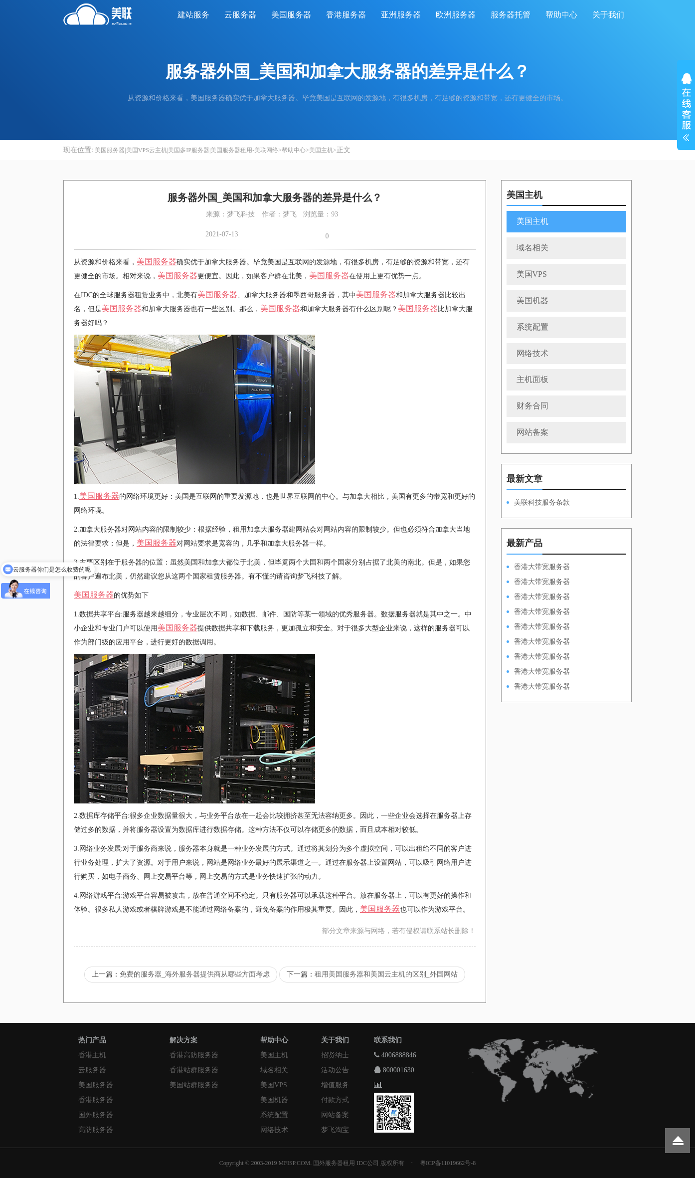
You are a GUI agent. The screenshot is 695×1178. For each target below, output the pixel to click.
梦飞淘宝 (335, 1130)
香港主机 (92, 1055)
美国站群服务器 (194, 1085)
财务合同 (532, 405)
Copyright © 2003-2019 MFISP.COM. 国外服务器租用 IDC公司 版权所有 (311, 1163)
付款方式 (335, 1100)
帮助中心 (561, 14)
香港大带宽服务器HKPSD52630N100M (538, 567)
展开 (686, 108)
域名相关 (532, 247)
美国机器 (532, 300)
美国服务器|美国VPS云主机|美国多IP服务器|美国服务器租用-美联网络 (186, 150)
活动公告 (335, 1070)
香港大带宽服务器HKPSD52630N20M (538, 687)
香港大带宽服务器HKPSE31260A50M (538, 672)
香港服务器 (346, 14)
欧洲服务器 (456, 14)
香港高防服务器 (194, 1055)
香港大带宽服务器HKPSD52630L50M (538, 642)
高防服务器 (95, 1130)
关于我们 (608, 14)
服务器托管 (510, 14)
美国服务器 (291, 14)
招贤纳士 (335, 1055)
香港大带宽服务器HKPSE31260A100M (538, 612)
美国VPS (532, 274)
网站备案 (532, 432)
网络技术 (532, 353)
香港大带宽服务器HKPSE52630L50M (538, 657)
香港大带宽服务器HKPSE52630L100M (538, 597)
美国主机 (321, 150)
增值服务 (335, 1085)
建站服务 (193, 14)
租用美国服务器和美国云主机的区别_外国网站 (386, 974)
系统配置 (532, 327)
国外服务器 (95, 1115)
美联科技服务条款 (542, 502)
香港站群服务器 (194, 1070)
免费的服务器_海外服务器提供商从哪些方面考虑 (195, 974)
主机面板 (532, 379)
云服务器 (240, 14)
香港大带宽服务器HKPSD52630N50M (538, 627)
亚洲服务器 (401, 14)
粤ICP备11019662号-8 (448, 1163)
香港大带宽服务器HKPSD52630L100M (538, 582)
